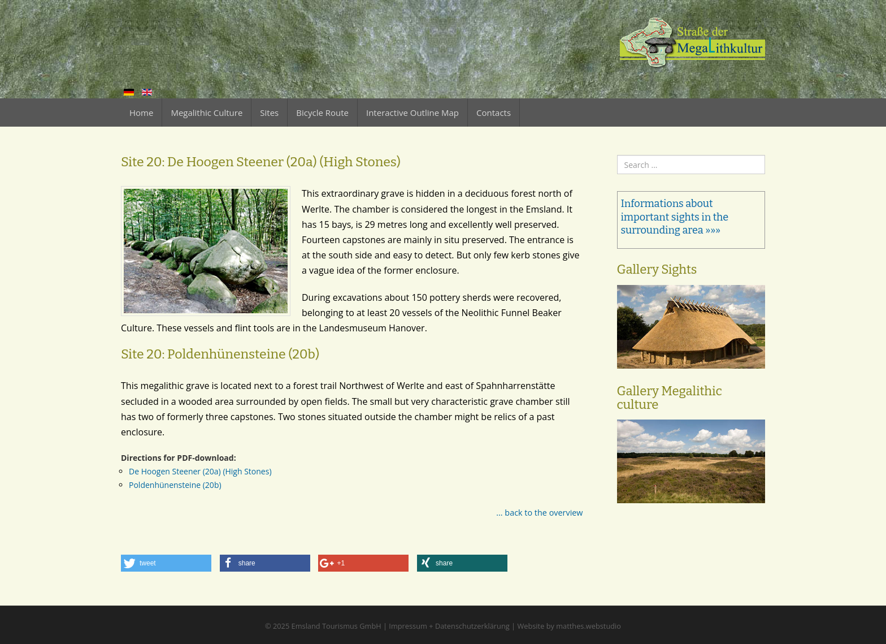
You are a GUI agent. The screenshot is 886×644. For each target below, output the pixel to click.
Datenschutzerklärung (472, 626)
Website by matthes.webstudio (569, 626)
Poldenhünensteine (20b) (175, 484)
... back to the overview (539, 512)
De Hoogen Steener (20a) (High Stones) (200, 471)
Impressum (408, 626)
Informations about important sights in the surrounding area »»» (675, 216)
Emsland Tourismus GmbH (336, 626)
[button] (166, 563)
